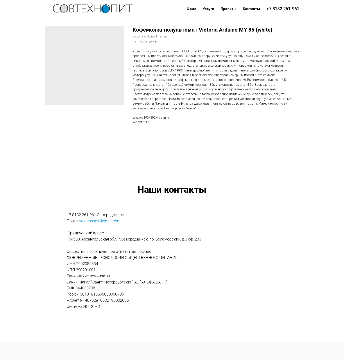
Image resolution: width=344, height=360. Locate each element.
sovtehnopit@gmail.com (99, 221)
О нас (191, 9)
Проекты (228, 9)
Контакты (251, 9)
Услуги (208, 9)
